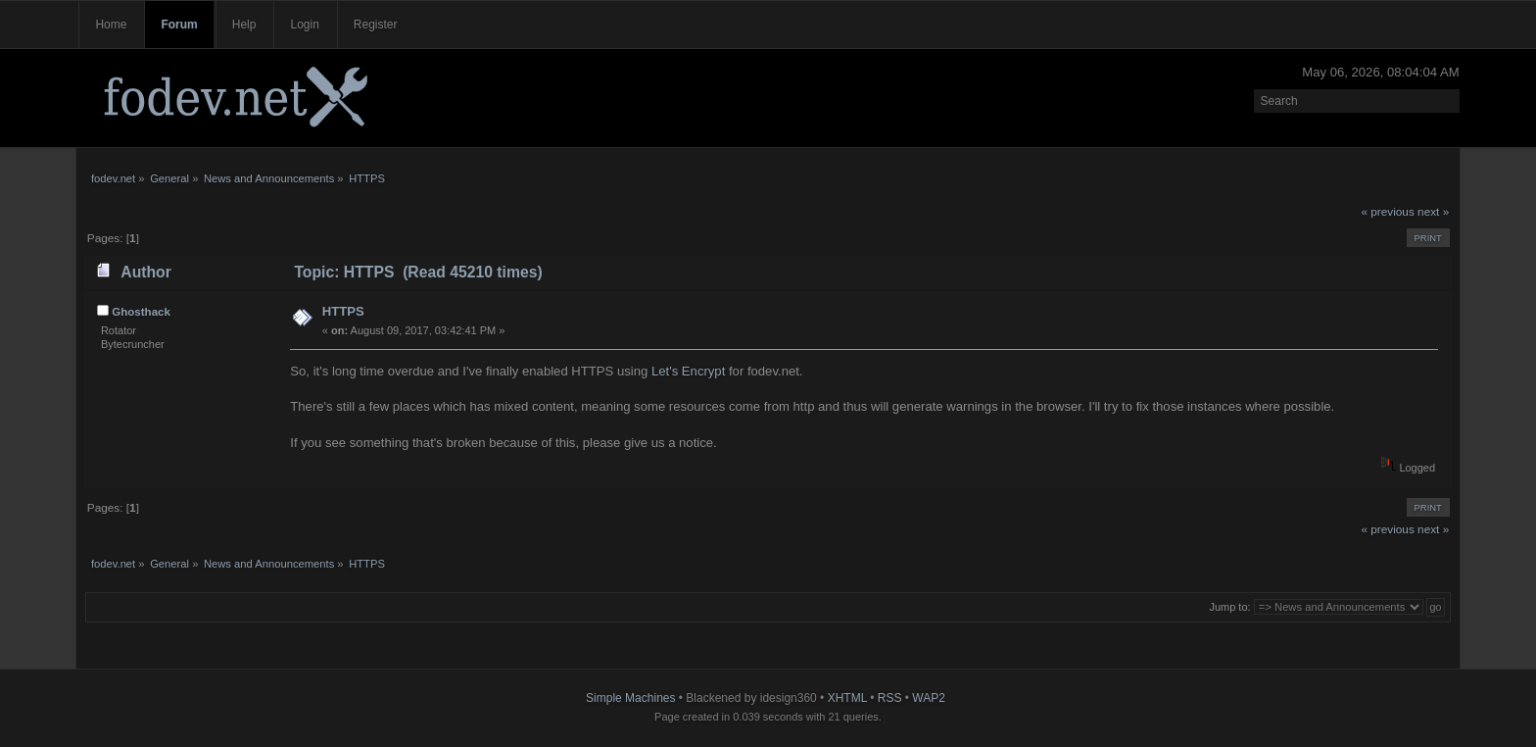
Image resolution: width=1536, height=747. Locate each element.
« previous (1387, 212)
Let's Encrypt (688, 371)
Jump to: (1229, 607)
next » (1433, 212)
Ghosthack (141, 312)
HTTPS (343, 311)
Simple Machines (630, 698)
